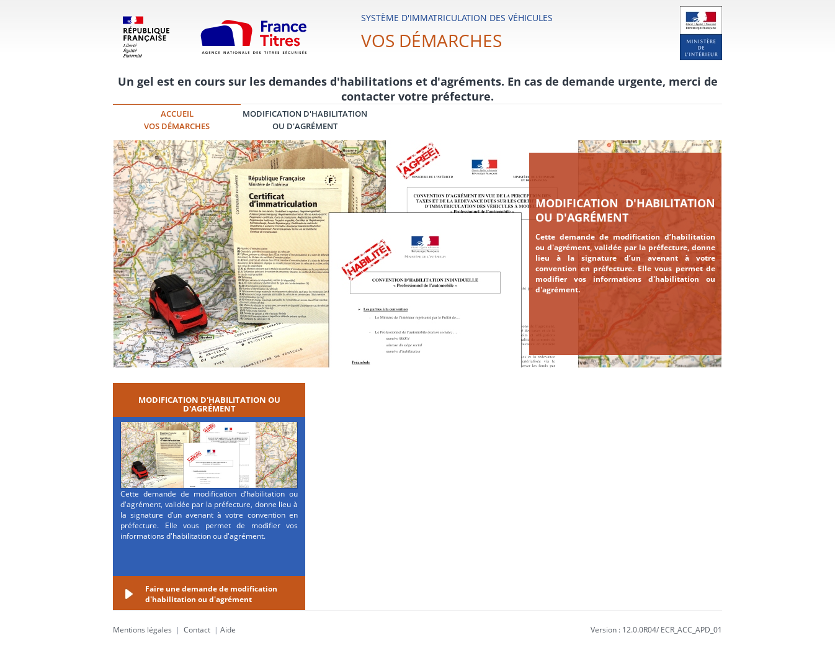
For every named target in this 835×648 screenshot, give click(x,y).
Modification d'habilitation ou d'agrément (625, 210)
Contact (197, 629)
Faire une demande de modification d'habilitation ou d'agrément (211, 594)
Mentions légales (142, 629)
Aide (228, 629)
